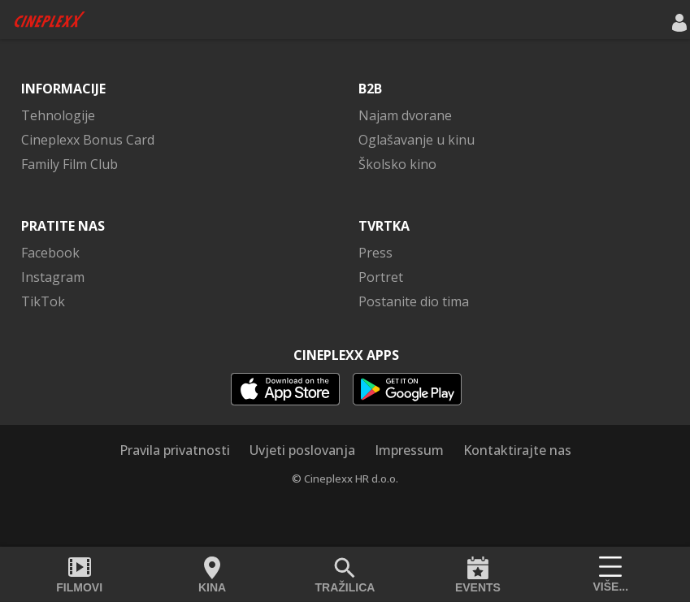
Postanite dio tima (413, 301)
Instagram (53, 277)
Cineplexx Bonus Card (87, 140)
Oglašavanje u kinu (416, 140)
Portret (380, 277)
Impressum (409, 450)
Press (375, 253)
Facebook (50, 253)
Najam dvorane (405, 115)
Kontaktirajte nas (517, 450)
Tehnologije (58, 115)
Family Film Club (69, 164)
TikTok (43, 301)
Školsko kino (397, 164)
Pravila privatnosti (174, 450)
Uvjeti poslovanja (302, 450)
